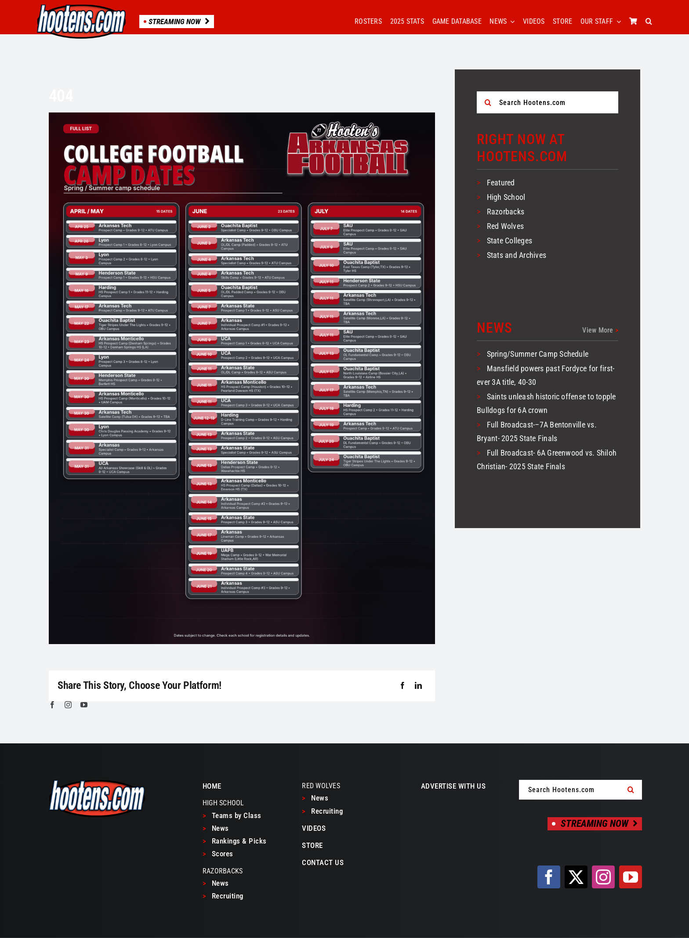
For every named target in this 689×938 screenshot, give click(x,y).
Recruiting (223, 895)
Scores (218, 853)
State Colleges (509, 240)
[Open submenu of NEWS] (511, 21)
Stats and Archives (516, 255)
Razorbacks (505, 211)
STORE (312, 845)
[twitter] (576, 877)
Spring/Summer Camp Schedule (537, 354)
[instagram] (68, 704)
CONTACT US (323, 862)
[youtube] (83, 704)
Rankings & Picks (235, 841)
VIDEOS (314, 828)
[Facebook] (402, 686)
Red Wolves (505, 226)
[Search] (488, 102)
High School (506, 197)
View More (600, 330)
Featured (501, 182)
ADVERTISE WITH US (453, 786)
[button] (648, 21)
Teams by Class (232, 815)
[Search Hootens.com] (547, 102)
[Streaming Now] (595, 823)
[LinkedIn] (418, 686)
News (216, 828)
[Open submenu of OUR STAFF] (617, 21)
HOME (212, 786)
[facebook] (52, 704)
